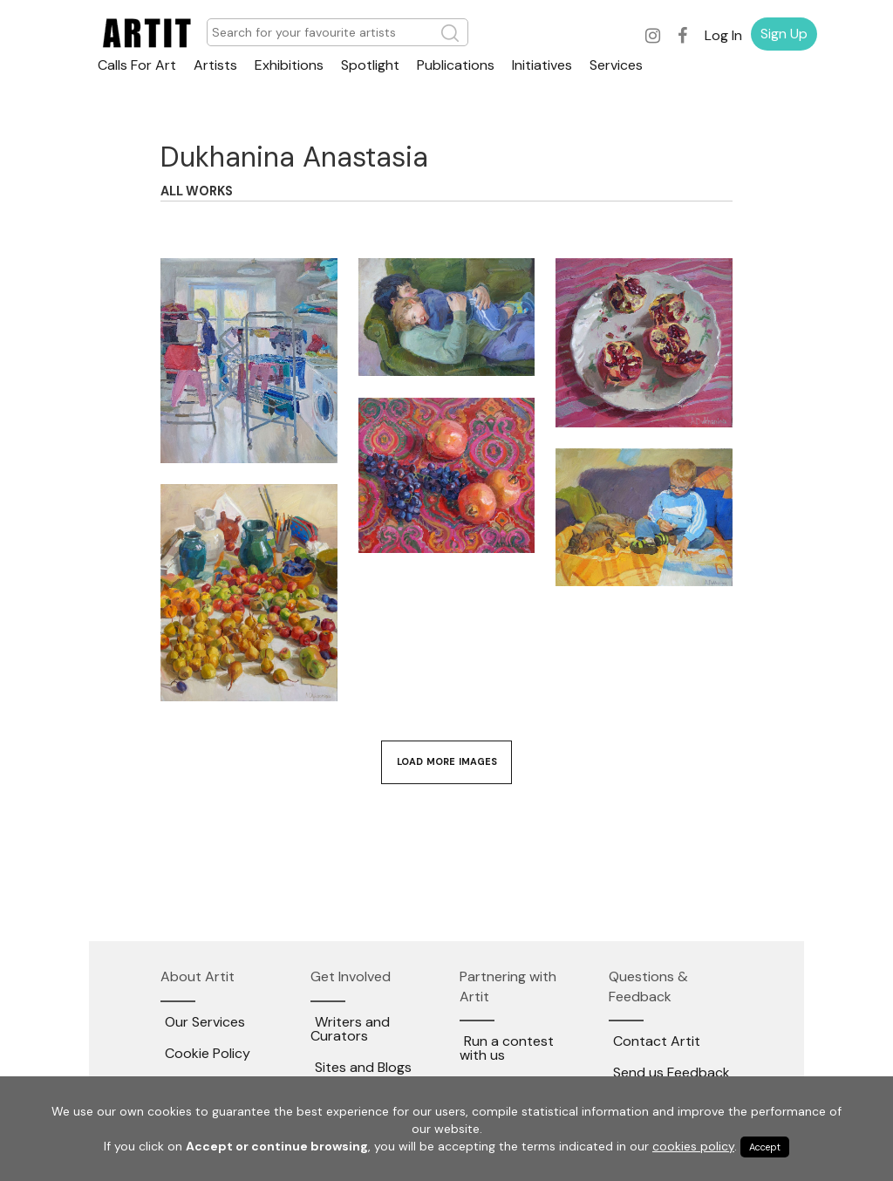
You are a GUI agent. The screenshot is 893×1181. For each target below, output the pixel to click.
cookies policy (693, 1146)
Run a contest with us (507, 1048)
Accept (765, 1147)
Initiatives (542, 65)
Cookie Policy (207, 1053)
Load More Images (447, 761)
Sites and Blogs (363, 1067)
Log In (723, 35)
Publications (455, 65)
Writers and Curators (350, 1029)
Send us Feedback (671, 1072)
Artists (215, 65)
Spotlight (370, 65)
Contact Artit (656, 1041)
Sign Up (784, 33)
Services (616, 65)
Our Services (205, 1022)
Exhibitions (289, 65)
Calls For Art (137, 65)
